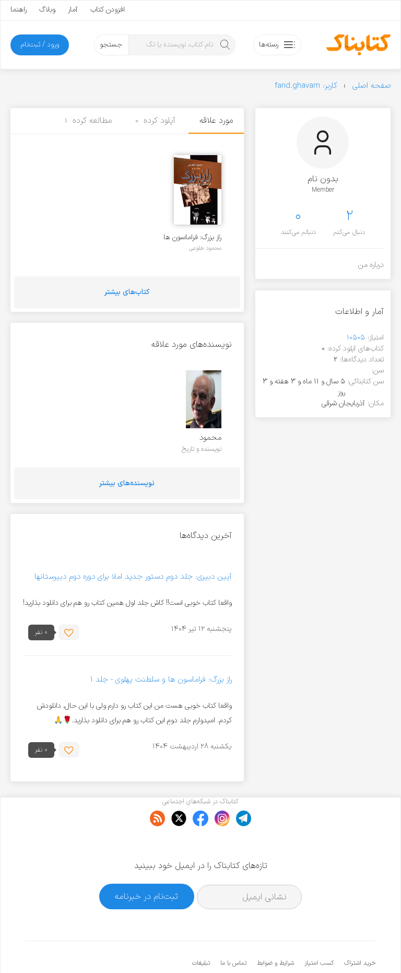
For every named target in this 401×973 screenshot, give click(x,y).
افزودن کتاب (107, 9)
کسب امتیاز (319, 931)
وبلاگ (47, 9)
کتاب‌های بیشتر (126, 292)
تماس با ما (233, 931)
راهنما (18, 9)
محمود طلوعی (205, 248)
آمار (73, 9)
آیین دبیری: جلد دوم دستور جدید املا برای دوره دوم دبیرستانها (133, 577)
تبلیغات (201, 931)
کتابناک (320, 947)
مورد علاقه (216, 120)
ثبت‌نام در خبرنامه (146, 864)
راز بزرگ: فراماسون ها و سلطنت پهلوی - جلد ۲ (192, 237)
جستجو (111, 44)
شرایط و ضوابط (275, 931)
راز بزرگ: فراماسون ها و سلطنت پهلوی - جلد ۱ (161, 680)
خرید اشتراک (359, 931)
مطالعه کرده (88, 120)
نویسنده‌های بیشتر (127, 483)
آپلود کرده (155, 120)
